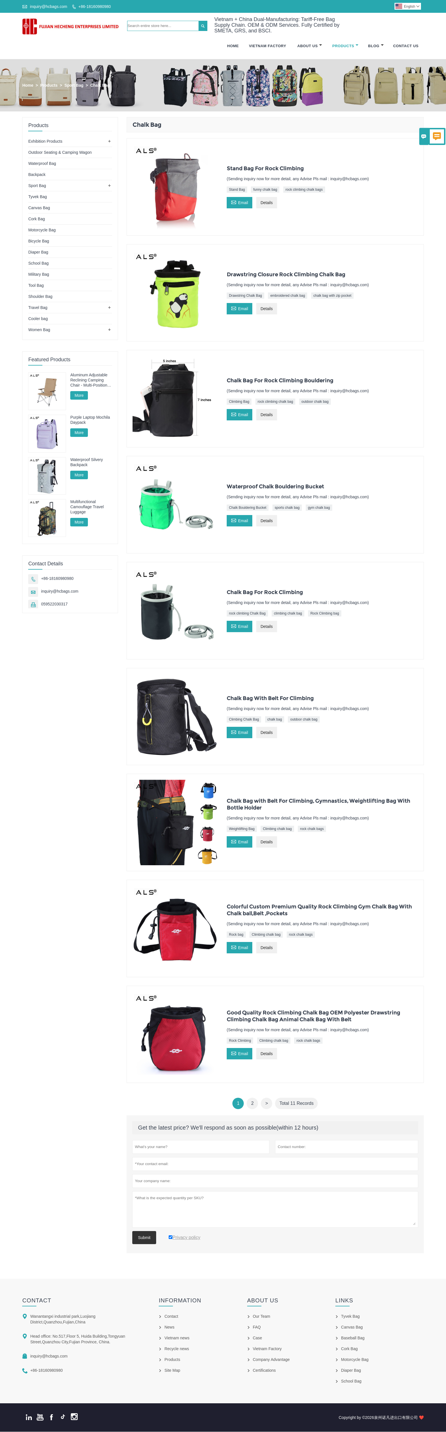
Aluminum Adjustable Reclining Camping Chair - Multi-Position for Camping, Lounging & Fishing (90, 380)
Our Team (261, 1316)
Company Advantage (271, 1360)
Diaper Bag (38, 252)
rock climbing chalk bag (275, 402)
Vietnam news (176, 1338)
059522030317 (54, 604)
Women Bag (39, 330)
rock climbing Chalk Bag (247, 614)
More (79, 395)
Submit (144, 1238)
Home (233, 46)
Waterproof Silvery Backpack (86, 462)
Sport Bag (73, 85)
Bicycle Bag (38, 241)
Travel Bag (37, 308)
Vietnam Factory (267, 46)
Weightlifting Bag (242, 829)
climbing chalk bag (288, 614)
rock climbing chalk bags (304, 190)
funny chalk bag (265, 190)
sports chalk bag (287, 508)
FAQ (257, 1327)
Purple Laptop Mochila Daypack (90, 420)
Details (267, 203)
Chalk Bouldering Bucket (247, 508)
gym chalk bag (319, 508)
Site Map (172, 1370)
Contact (36, 1301)
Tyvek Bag (37, 197)
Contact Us (405, 46)
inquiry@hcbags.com (48, 6)
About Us (309, 46)
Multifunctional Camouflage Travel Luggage (87, 507)
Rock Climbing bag (324, 614)
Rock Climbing (240, 1041)
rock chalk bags (312, 829)
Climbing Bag (239, 402)
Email (239, 203)
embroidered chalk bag (287, 296)
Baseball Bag (353, 1338)
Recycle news (176, 1349)
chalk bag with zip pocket (332, 296)
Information (180, 1301)
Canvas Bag (39, 208)
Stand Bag (237, 190)
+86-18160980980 (95, 6)
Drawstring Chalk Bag (245, 296)
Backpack (37, 175)
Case (257, 1338)
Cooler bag (38, 319)
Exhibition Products (45, 141)
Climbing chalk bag (277, 829)
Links (344, 1301)
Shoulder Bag (40, 296)
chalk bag (274, 720)
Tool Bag (36, 285)
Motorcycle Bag (41, 230)
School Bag (38, 263)
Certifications (264, 1370)
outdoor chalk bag (315, 402)
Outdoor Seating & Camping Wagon (60, 152)
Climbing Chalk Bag (244, 720)
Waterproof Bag (42, 163)
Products (345, 46)
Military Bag (38, 274)
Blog (376, 46)
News (169, 1327)
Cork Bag (36, 219)
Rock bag (236, 935)
